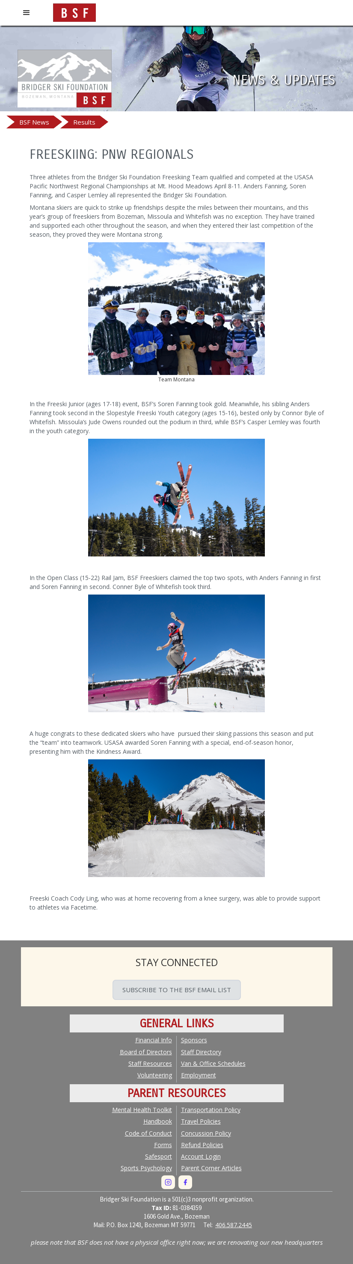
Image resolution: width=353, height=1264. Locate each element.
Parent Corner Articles (211, 1168)
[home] (74, 11)
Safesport (158, 1156)
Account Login (201, 1156)
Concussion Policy (206, 1133)
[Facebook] (185, 1182)
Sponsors (194, 1040)
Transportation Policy (210, 1110)
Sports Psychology (146, 1168)
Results (84, 122)
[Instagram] (168, 1182)
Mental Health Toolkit (142, 1110)
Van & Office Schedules (213, 1063)
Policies (202, 1145)
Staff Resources (150, 1063)
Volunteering (154, 1075)
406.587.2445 (233, 1225)
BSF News (34, 122)
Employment (198, 1075)
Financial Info (153, 1040)
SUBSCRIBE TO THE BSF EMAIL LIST (176, 989)
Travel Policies (201, 1121)
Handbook (157, 1121)
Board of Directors (146, 1052)
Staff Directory (201, 1052)
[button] (26, 13)
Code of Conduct (148, 1133)
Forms (163, 1145)
